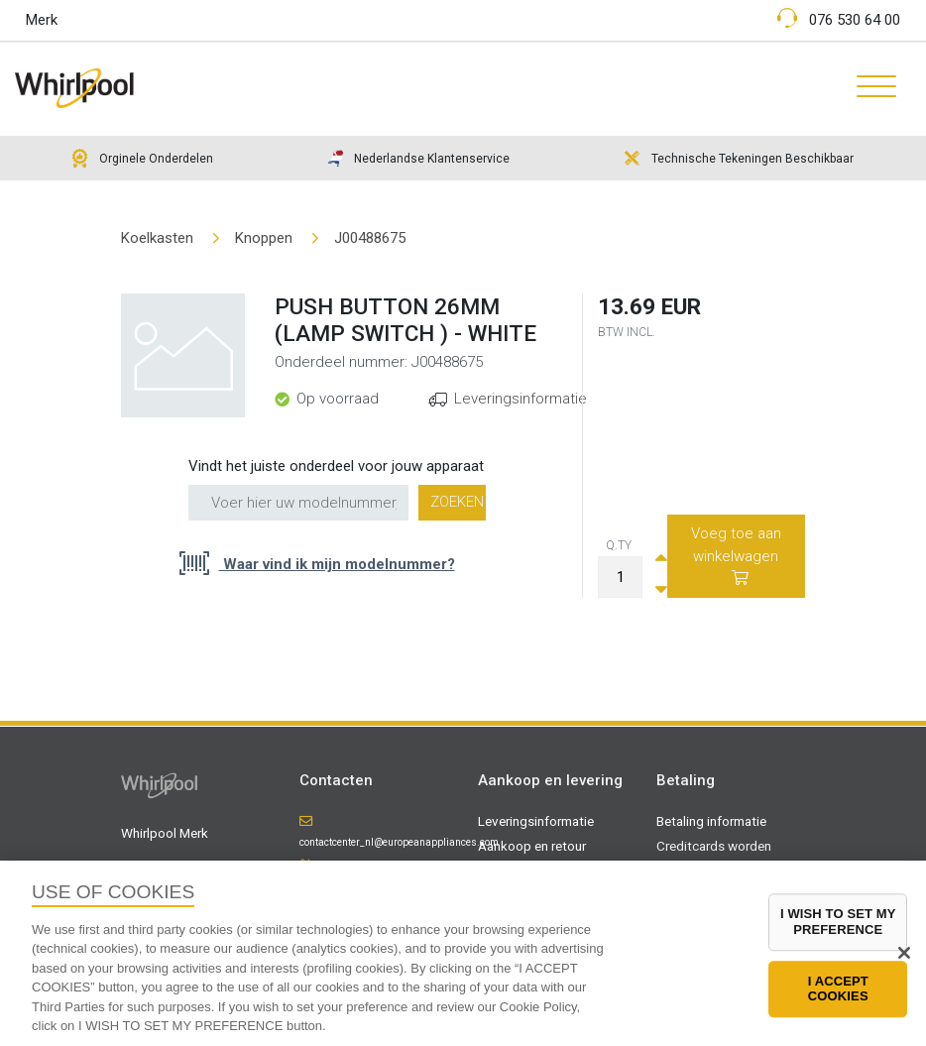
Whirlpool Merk (164, 833)
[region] (463, 953)
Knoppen (263, 238)
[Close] (904, 953)
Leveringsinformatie (520, 398)
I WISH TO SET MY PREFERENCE (838, 922)
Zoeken (457, 502)
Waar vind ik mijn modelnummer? (337, 564)
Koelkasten (157, 238)
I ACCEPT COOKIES (838, 989)
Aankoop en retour (532, 846)
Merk (42, 20)
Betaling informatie (711, 821)
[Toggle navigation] (869, 88)
